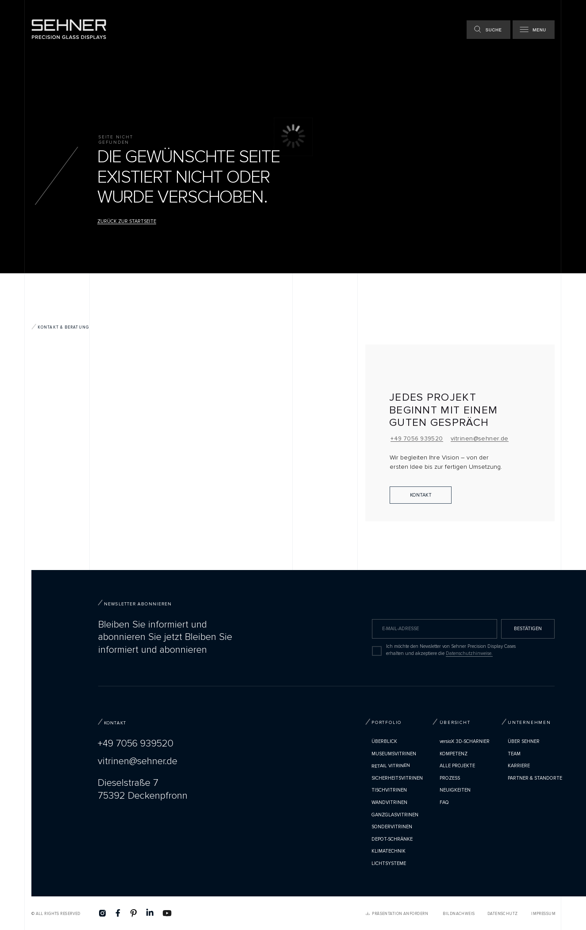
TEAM (514, 754)
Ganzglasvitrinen (395, 815)
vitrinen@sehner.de (480, 438)
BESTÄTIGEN (528, 628)
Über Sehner (524, 741)
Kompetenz (453, 754)
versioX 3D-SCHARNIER (465, 741)
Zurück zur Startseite (126, 221)
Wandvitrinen (389, 802)
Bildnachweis (459, 913)
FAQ (444, 802)
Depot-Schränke (392, 839)
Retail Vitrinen (391, 766)
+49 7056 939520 (417, 438)
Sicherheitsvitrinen (397, 778)
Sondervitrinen (392, 827)
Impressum (543, 913)
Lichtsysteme (389, 863)
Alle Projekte (457, 766)
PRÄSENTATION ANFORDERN (400, 913)
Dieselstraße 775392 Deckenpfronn (143, 789)
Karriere (519, 766)
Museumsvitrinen (394, 754)
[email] (434, 629)
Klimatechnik (389, 851)
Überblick (384, 741)
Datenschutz (502, 913)
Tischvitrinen (389, 790)
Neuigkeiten (455, 790)
